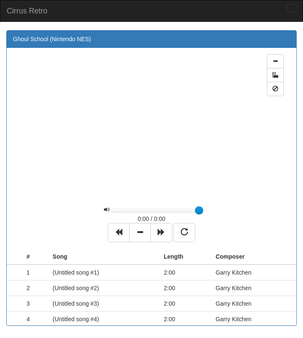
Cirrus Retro (27, 11)
